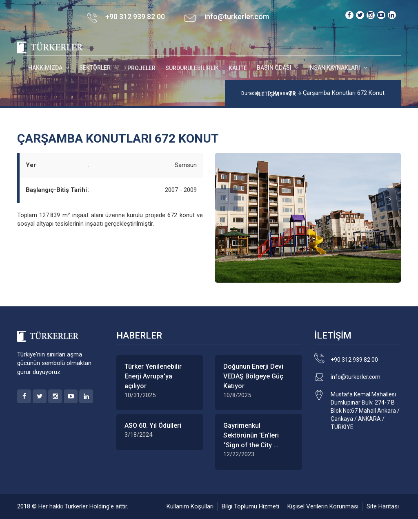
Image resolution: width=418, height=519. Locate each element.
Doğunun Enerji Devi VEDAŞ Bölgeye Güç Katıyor (253, 376)
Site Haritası (383, 506)
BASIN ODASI (275, 67)
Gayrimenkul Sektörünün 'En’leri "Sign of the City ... (251, 435)
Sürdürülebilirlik (192, 68)
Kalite (238, 68)
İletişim (268, 94)
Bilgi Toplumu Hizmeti (250, 506)
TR (292, 93)
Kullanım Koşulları (190, 506)
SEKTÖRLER (95, 67)
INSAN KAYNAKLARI (334, 67)
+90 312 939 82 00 (354, 359)
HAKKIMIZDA (46, 67)
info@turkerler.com (237, 16)
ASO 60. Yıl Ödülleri (153, 425)
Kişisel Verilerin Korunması (322, 506)
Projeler (141, 68)
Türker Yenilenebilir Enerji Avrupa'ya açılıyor (153, 376)
